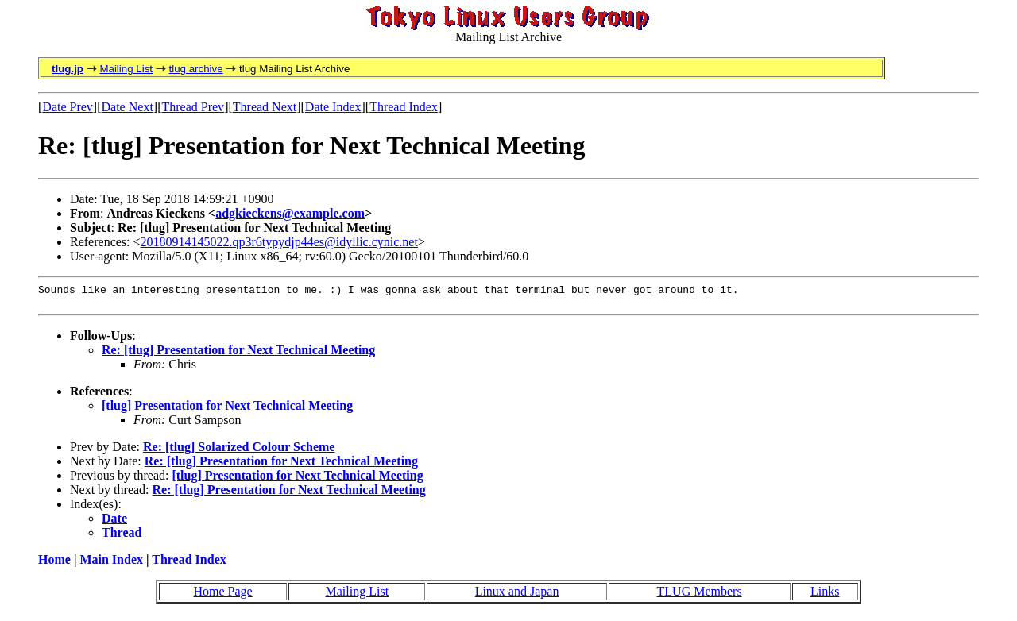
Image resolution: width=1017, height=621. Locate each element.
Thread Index (403, 107)
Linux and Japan (517, 596)
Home (54, 564)
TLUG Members (699, 596)
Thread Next (264, 107)
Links (824, 596)
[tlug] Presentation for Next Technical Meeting (227, 410)
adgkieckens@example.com (290, 213)
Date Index (333, 107)
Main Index (111, 564)
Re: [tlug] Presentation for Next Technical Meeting (238, 354)
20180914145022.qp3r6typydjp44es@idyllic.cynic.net (279, 242)
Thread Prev (192, 107)
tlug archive (195, 69)
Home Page (222, 596)
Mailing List (126, 69)
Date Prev (67, 107)
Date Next (127, 107)
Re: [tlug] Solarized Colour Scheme (238, 451)
